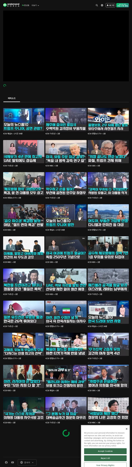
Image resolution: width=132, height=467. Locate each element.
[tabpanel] (66, 271)
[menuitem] (25, 5)
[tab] (11, 98)
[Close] (127, 443)
